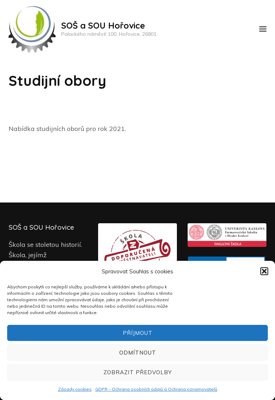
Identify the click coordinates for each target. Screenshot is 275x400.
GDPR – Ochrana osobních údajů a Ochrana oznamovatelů (156, 389)
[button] (264, 271)
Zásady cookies (75, 389)
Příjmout (138, 333)
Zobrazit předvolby (137, 372)
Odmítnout (137, 352)
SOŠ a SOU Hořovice (103, 25)
